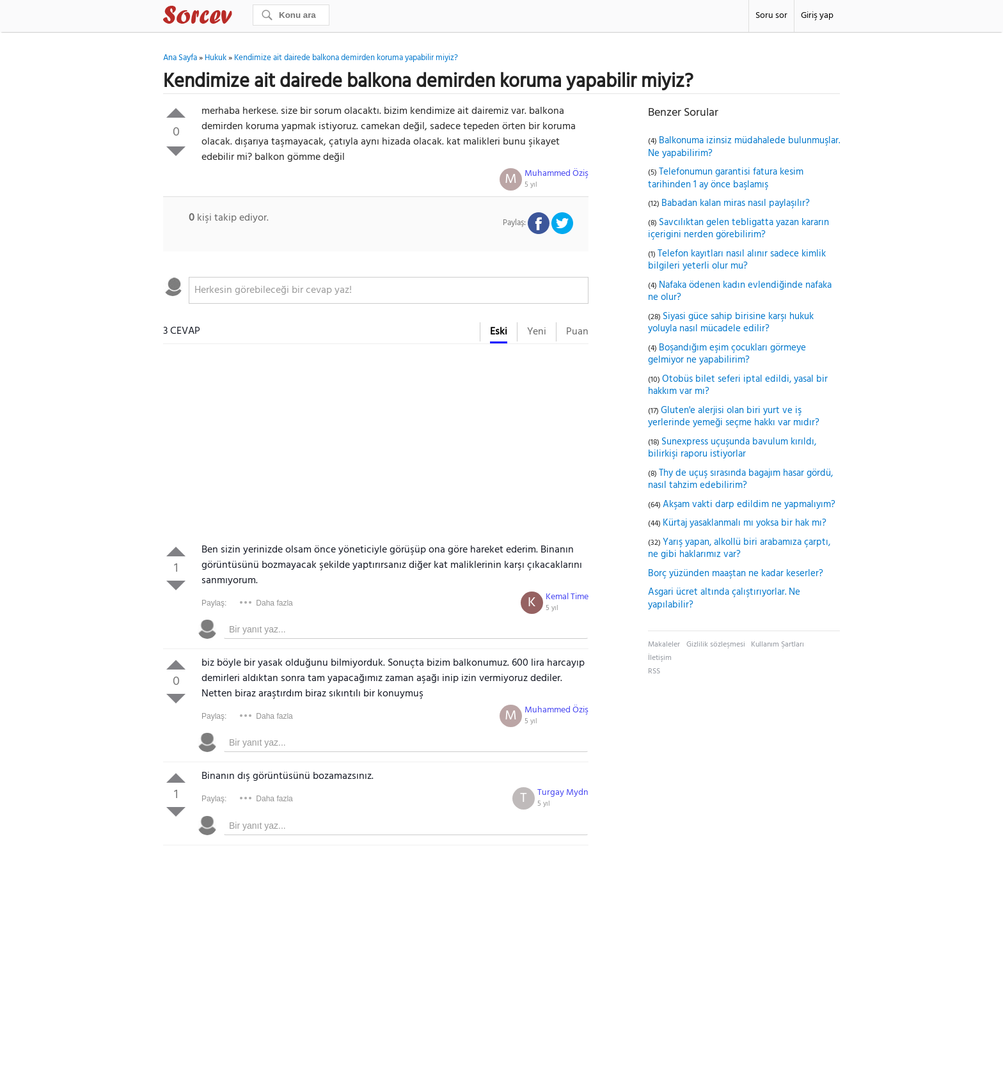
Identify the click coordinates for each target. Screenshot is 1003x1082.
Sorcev (240, 17)
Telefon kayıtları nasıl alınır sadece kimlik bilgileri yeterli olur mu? (737, 260)
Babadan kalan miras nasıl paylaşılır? (735, 203)
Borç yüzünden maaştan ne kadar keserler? (735, 573)
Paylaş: (213, 603)
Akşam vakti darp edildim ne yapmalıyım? (749, 504)
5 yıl (531, 185)
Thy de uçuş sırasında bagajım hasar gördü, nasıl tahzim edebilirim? (740, 480)
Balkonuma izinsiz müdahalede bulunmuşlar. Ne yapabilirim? (744, 147)
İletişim (660, 658)
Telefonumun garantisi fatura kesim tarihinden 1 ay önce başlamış (725, 178)
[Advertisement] (375, 446)
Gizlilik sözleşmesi (715, 644)
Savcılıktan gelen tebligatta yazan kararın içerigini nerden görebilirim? (738, 229)
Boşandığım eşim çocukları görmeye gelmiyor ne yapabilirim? (727, 354)
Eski (498, 332)
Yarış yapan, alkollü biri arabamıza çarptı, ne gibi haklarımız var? (739, 549)
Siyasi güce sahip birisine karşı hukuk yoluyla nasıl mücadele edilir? (731, 323)
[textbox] (388, 290)
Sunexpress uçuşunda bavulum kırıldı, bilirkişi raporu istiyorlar (732, 448)
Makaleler (664, 644)
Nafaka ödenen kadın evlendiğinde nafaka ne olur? (740, 292)
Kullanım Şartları (777, 644)
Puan (577, 332)
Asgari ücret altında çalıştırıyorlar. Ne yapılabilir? (724, 598)
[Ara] (291, 15)
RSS (654, 671)
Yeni (536, 332)
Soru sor (771, 15)
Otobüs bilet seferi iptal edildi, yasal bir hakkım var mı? (738, 386)
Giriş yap (817, 15)
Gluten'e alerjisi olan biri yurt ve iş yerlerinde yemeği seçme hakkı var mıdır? (733, 417)
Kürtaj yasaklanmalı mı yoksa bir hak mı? (744, 523)
